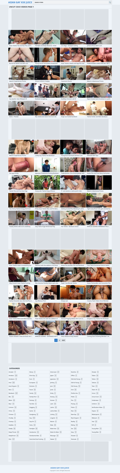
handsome (34, 432)
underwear (96, 400)
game (32, 411)
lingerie (54, 418)
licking (53, 414)
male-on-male (56, 432)
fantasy (33, 400)
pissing (74, 404)
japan (53, 375)
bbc (11, 397)
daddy (12, 428)
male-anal (54, 428)
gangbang (33, 414)
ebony (32, 372)
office (74, 375)
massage (54, 435)
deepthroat (14, 435)
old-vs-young (76, 382)
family (32, 393)
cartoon (13, 407)
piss (73, 400)
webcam (96, 418)
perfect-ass (75, 393)
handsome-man (35, 435)
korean (53, 400)
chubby (12, 418)
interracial (54, 372)
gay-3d (32, 421)
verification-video (98, 407)
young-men (96, 432)
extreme (33, 386)
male (53, 425)
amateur (13, 375)
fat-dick (33, 404)
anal (12, 382)
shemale (75, 439)
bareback (13, 393)
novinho (75, 372)
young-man (97, 428)
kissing (54, 397)
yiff (94, 425)
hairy (32, 425)
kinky (53, 393)
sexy (74, 432)
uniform (96, 404)
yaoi (94, 421)
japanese (54, 379)
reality (74, 421)
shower (95, 372)
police (74, 407)
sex (74, 428)
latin (53, 404)
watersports (97, 414)
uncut (95, 393)
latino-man (55, 411)
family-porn (34, 397)
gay (32, 418)
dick (12, 439)
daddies (12, 425)
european (33, 382)
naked (53, 439)
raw (74, 411)
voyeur (95, 411)
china (12, 411)
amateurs (13, 379)
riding (74, 425)
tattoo (95, 379)
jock (53, 386)
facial (32, 389)
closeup (12, 421)
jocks (53, 389)
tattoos (95, 382)
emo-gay (33, 375)
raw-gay (75, 414)
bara (11, 389)
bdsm (12, 400)
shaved (74, 435)
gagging (33, 407)
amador (12, 372)
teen (95, 386)
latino (53, 407)
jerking (53, 382)
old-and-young (77, 379)
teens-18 (96, 389)
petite (74, 397)
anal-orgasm (14, 386)
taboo (95, 375)
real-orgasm (76, 418)
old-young (75, 386)
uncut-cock (97, 397)
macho (53, 421)
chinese (12, 414)
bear (12, 404)
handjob (33, 428)
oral (74, 389)
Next (63, 340)
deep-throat (14, 432)
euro (32, 379)
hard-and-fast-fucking (37, 439)
